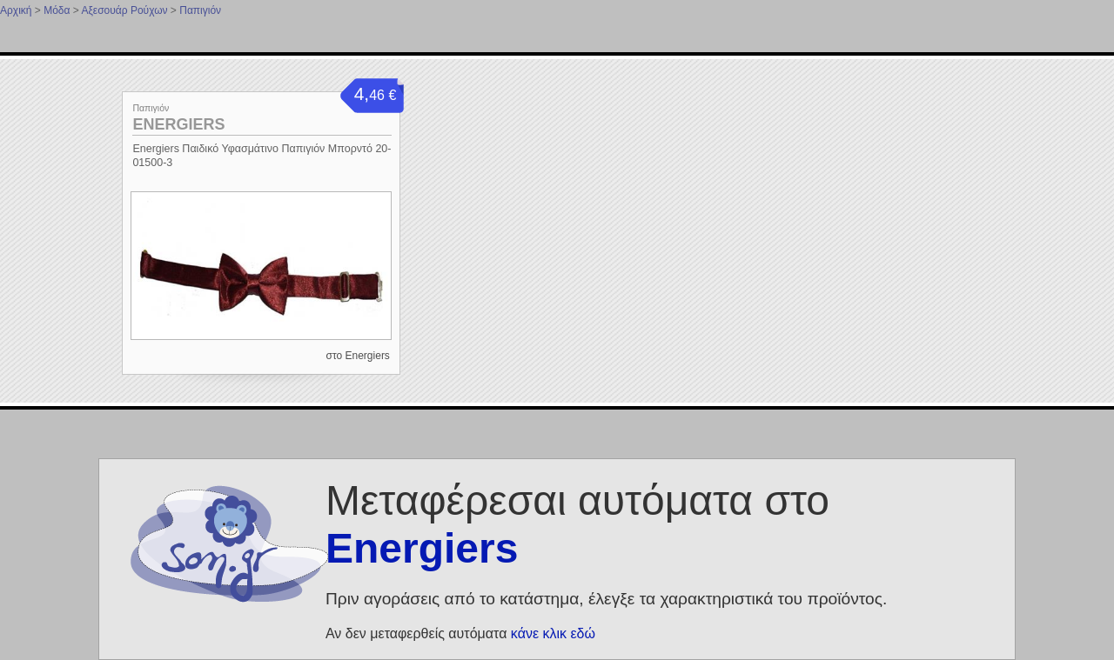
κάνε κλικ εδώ (553, 633)
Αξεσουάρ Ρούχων (124, 10)
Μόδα (57, 10)
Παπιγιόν (200, 10)
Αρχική (15, 10)
